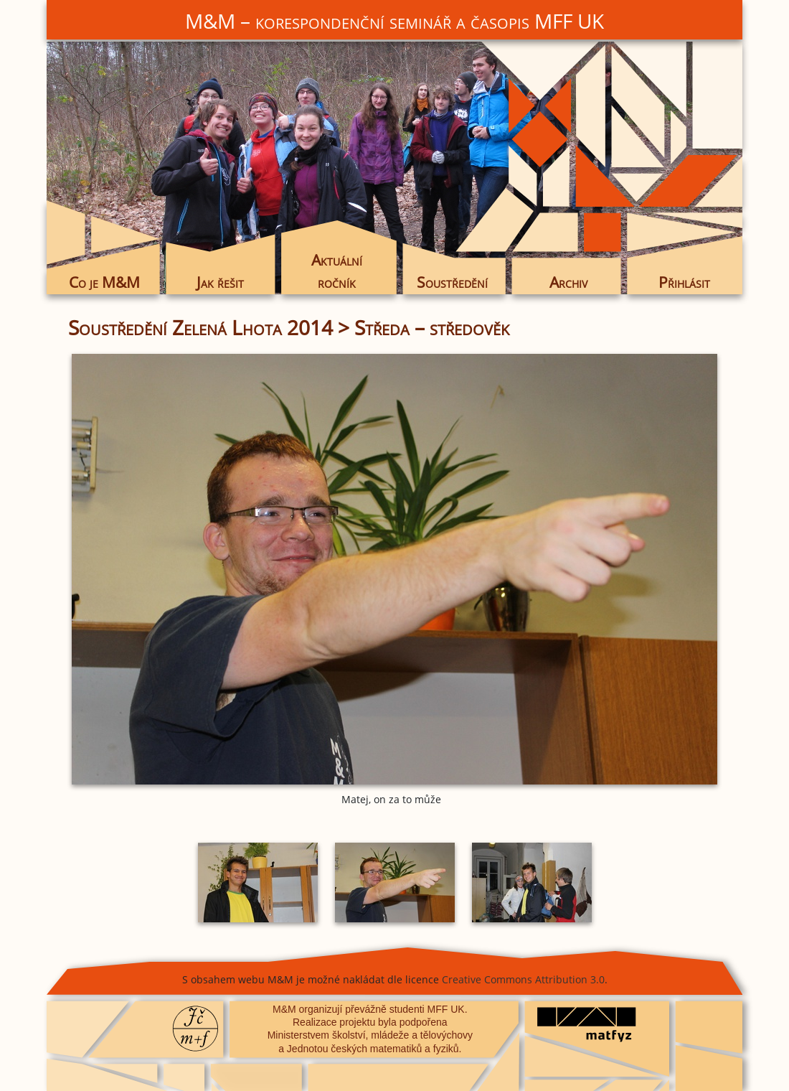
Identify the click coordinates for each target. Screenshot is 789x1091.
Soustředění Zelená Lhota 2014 (200, 327)
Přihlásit (684, 282)
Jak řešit (220, 282)
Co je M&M (104, 282)
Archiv (568, 282)
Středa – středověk (431, 327)
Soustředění (452, 282)
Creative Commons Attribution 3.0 (523, 979)
